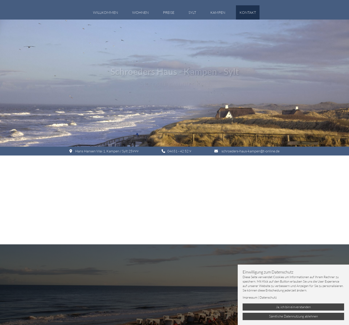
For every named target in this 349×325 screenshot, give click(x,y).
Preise (168, 12)
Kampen (217, 12)
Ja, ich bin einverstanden (293, 307)
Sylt (192, 12)
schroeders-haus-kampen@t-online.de (250, 151)
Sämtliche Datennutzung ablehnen (293, 316)
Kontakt (247, 12)
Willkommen (105, 12)
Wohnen (140, 12)
